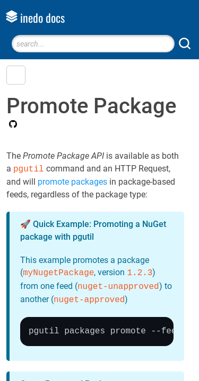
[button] (15, 75)
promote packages (72, 182)
